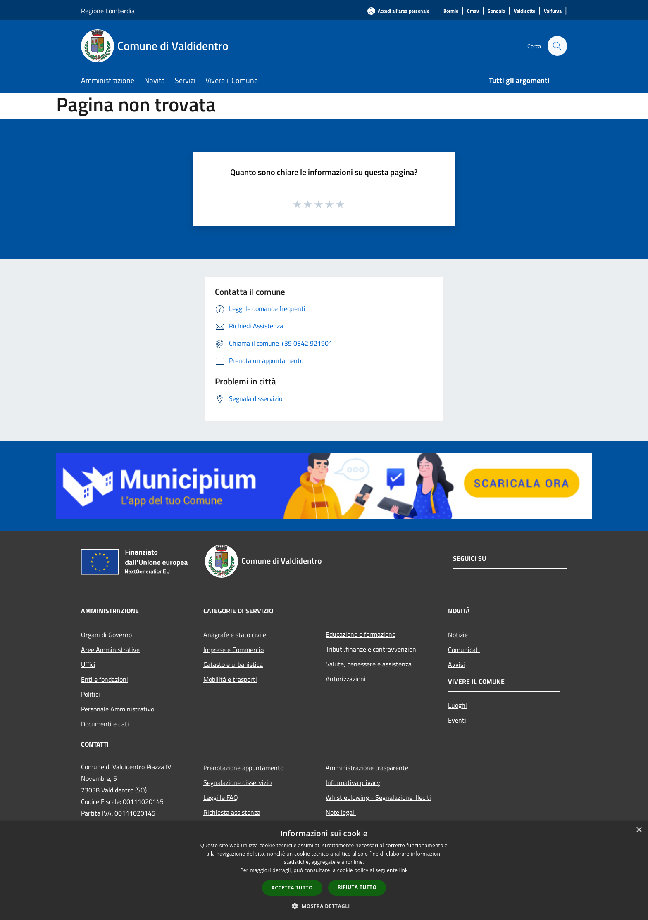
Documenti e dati (105, 724)
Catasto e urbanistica (233, 664)
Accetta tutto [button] (292, 887)
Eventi (457, 720)
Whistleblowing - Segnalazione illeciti (378, 797)
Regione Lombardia (108, 11)
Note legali (341, 812)
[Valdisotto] (524, 11)
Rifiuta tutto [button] (357, 887)
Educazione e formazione (360, 634)
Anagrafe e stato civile (234, 635)
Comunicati (464, 649)
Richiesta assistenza (231, 812)
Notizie (458, 635)
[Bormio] (450, 11)
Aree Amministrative (110, 649)
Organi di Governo (106, 635)
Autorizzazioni (346, 679)
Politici (90, 694)
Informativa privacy (353, 782)
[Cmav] (473, 11)
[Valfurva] (553, 11)
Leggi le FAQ (220, 797)
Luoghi (457, 705)
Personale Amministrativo (117, 709)
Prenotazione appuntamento (243, 768)
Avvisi (456, 664)
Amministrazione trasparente (367, 768)
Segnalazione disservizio (237, 782)
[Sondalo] (496, 11)
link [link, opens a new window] (403, 870)
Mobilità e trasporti (230, 679)
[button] (324, 906)
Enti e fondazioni (104, 679)
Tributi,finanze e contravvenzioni (372, 649)
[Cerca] (557, 46)
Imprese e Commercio (233, 649)
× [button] (639, 830)
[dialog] (324, 870)
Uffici (88, 664)
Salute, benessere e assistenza (369, 664)
